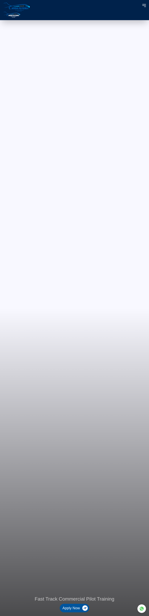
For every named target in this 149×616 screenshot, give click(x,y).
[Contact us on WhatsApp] (141, 608)
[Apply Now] (74, 608)
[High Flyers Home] (16, 10)
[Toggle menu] (144, 5)
